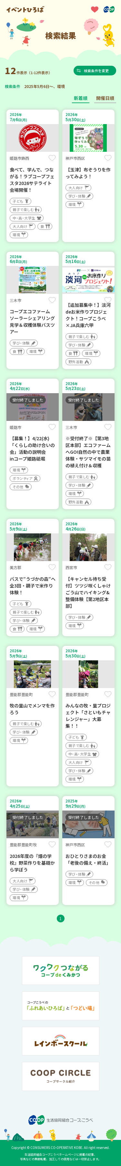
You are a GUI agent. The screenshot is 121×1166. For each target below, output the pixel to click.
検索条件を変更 (96, 70)
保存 (52, 158)
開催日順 (105, 98)
